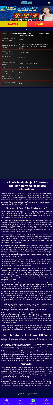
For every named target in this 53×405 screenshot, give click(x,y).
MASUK (6, 401)
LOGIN (39, 24)
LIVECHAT (46, 401)
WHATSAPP (33, 401)
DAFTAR (13, 24)
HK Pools (27, 212)
